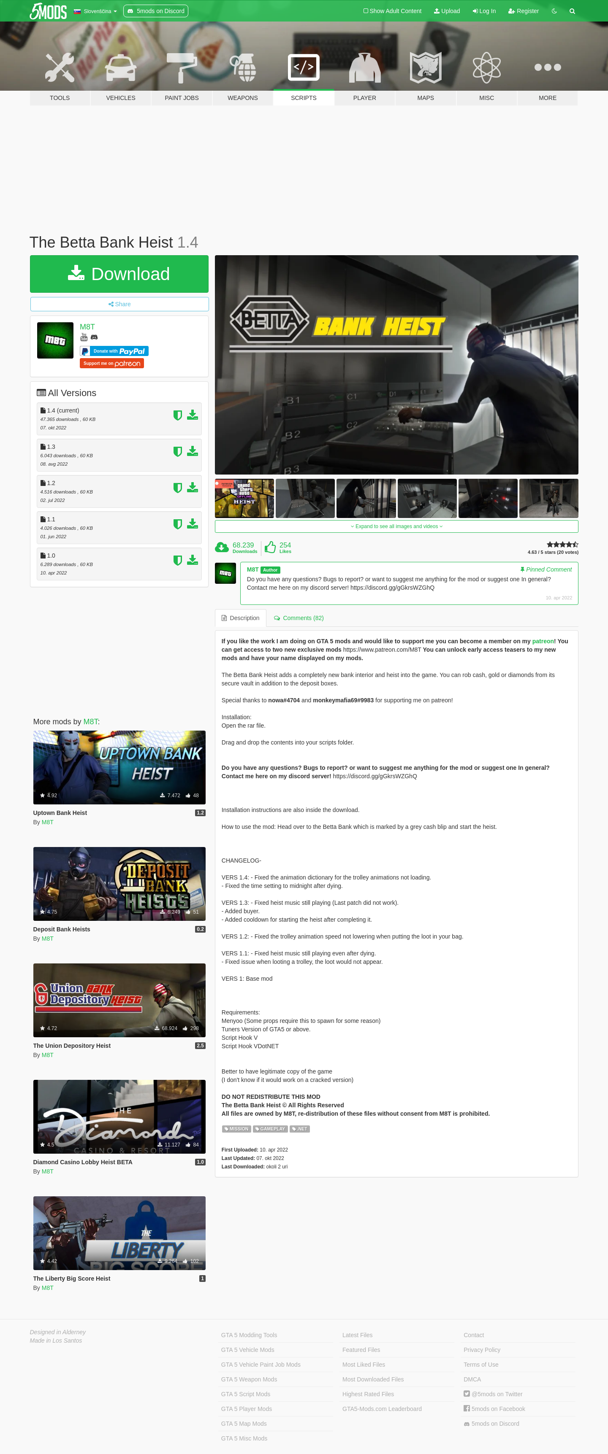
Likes (285, 551)
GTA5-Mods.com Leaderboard (382, 1408)
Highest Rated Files (368, 1394)
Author (270, 569)
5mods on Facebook (494, 1409)
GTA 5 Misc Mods (244, 1438)
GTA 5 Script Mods (245, 1394)
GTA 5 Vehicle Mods (247, 1349)
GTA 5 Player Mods (246, 1408)
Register (523, 11)
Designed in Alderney (58, 1332)
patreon (543, 641)
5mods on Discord (491, 1423)
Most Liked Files (363, 1364)
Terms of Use (481, 1364)
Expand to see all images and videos (397, 526)
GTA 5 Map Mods (244, 1423)
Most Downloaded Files (373, 1379)
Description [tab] (241, 618)
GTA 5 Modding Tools (249, 1335)
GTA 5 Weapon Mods (249, 1379)
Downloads (245, 551)
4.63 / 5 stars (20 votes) (553, 552)
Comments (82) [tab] (299, 618)
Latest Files (357, 1335)
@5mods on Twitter (493, 1394)
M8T (87, 327)
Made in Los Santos (56, 1340)
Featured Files (361, 1349)
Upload (447, 11)
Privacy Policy (482, 1349)
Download (119, 274)
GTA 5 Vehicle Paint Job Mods (261, 1364)
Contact (474, 1335)
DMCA (472, 1379)
